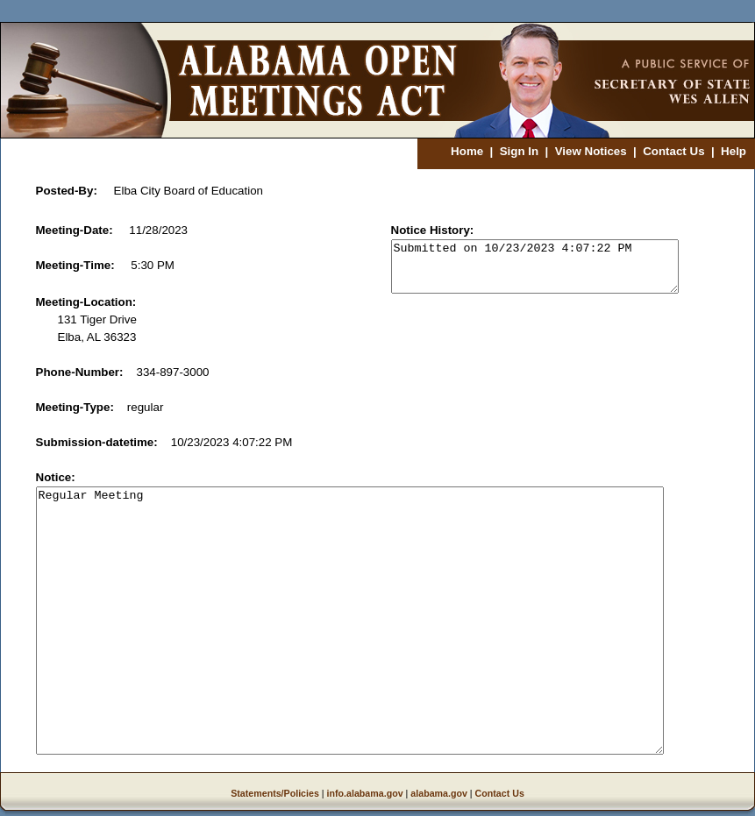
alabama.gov (438, 793)
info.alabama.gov (365, 793)
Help (733, 151)
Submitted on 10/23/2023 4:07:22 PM (535, 266)
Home (467, 151)
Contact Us (673, 151)
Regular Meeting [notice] (350, 620)
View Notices (591, 151)
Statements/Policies (275, 793)
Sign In (519, 151)
